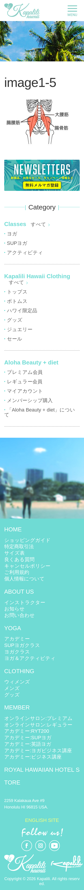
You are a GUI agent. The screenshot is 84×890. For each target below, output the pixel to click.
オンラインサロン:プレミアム (38, 718)
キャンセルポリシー (27, 566)
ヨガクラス (17, 652)
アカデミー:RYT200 (26, 731)
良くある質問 (19, 559)
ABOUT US (19, 591)
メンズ (12, 688)
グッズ (14, 320)
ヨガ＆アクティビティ (30, 658)
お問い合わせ (19, 615)
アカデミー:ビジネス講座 (33, 757)
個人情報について (24, 579)
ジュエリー (19, 329)
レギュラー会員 (24, 381)
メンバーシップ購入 (30, 400)
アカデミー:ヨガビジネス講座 (38, 750)
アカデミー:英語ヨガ (27, 744)
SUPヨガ (17, 243)
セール (14, 339)
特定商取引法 (19, 546)
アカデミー (17, 639)
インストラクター (24, 602)
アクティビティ (25, 252)
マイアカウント (25, 391)
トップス (17, 292)
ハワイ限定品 (22, 310)
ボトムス (17, 301)
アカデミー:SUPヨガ (28, 737)
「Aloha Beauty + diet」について (39, 412)
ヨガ (12, 234)
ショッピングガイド (27, 540)
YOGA (12, 628)
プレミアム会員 (25, 372)
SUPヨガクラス (22, 645)
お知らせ (14, 609)
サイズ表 (14, 553)
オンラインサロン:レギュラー (38, 725)
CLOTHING (19, 671)
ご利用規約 (16, 572)
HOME (13, 529)
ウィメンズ (17, 682)
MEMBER (17, 707)
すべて (38, 224)
